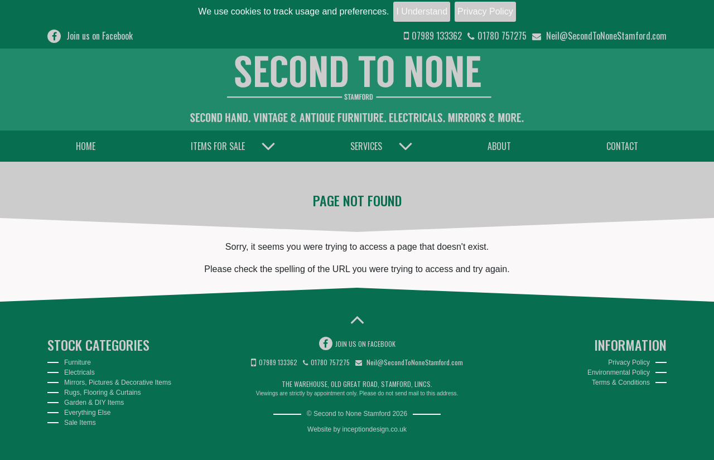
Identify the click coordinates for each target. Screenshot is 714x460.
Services (366, 146)
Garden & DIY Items (94, 402)
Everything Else (87, 413)
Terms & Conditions (621, 382)
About (499, 146)
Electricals (79, 372)
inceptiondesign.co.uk (374, 429)
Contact (622, 146)
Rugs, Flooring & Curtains (102, 392)
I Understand (421, 11)
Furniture (77, 362)
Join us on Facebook (90, 36)
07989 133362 (433, 35)
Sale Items (80, 423)
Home (85, 146)
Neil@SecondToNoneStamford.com (599, 35)
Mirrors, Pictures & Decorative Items (117, 382)
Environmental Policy (618, 372)
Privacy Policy (485, 11)
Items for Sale (218, 146)
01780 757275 (497, 35)
